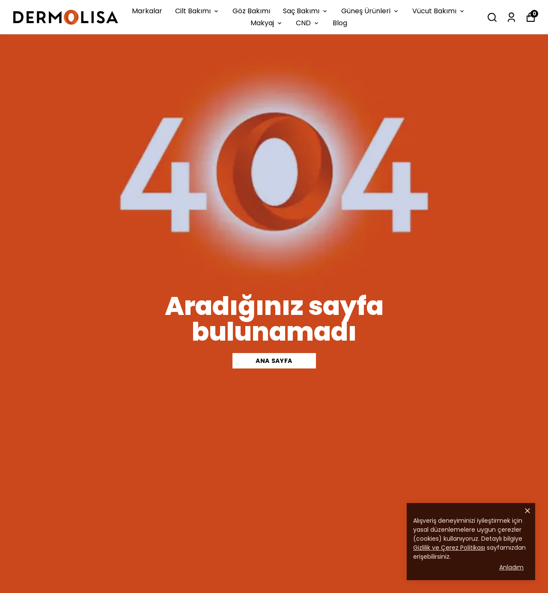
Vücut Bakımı (438, 11)
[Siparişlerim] (511, 17)
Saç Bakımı (305, 11)
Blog (340, 23)
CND (308, 23)
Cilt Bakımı (197, 11)
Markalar (147, 11)
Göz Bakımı (251, 11)
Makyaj (266, 23)
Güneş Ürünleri (370, 11)
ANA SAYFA (274, 360)
